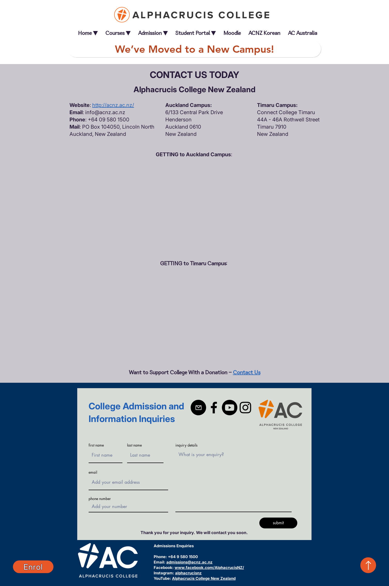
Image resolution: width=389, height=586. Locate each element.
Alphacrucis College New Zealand (204, 578)
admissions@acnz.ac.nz (189, 562)
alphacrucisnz (188, 573)
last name (134, 445)
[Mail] (198, 407)
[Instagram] (245, 407)
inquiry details (186, 445)
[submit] (278, 523)
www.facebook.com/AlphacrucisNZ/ (209, 567)
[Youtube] (229, 407)
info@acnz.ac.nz (105, 112)
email (93, 472)
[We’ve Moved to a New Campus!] (194, 49)
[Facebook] (214, 407)
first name (96, 445)
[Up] (368, 565)
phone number (100, 499)
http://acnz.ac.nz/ (113, 105)
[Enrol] (33, 566)
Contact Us (246, 372)
